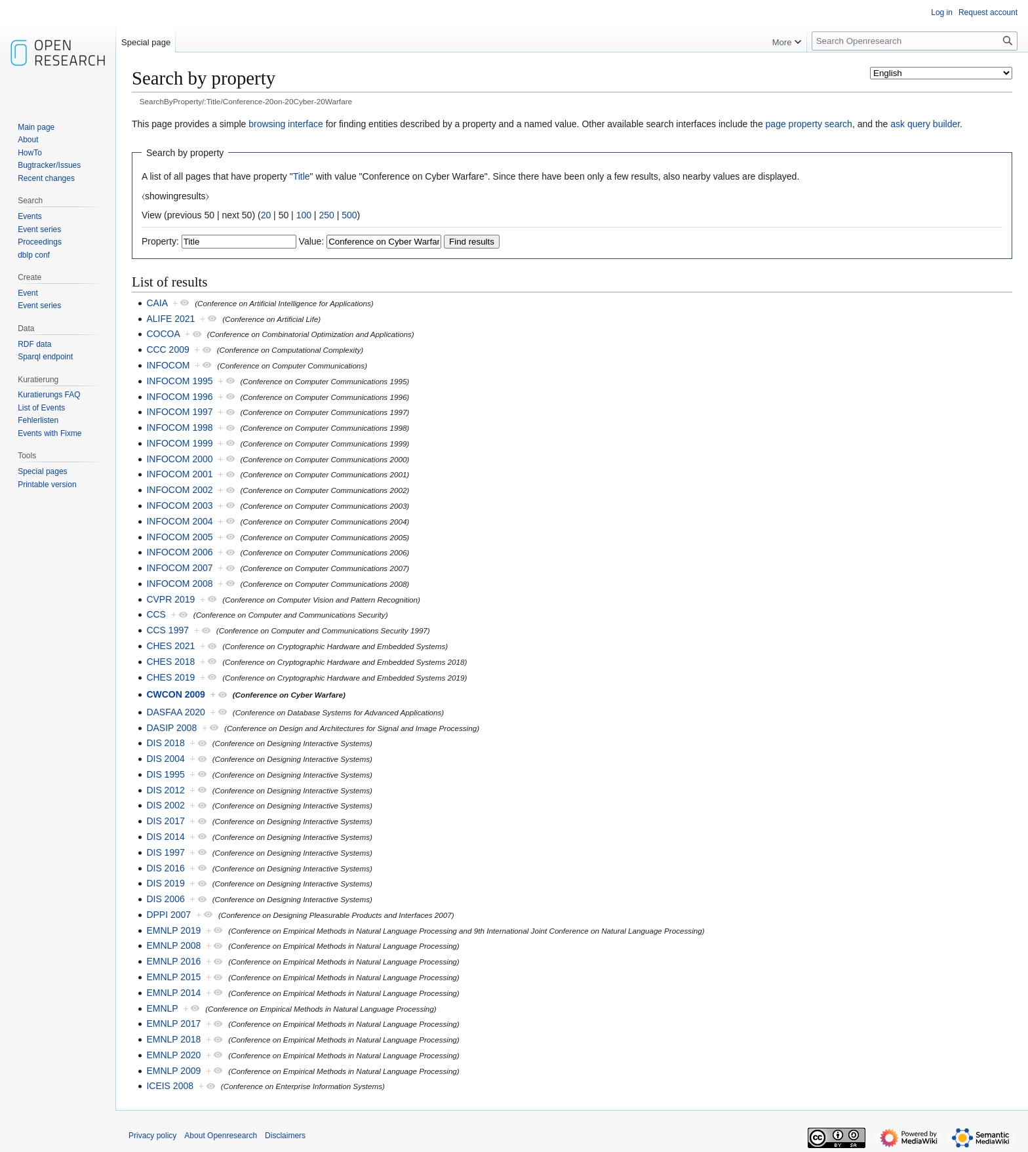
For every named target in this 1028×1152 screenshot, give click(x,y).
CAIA (156, 303)
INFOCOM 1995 (179, 381)
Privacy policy (152, 1135)
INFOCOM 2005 (179, 537)
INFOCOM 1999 (179, 443)
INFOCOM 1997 (179, 412)
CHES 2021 (170, 646)
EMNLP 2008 (173, 945)
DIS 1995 (165, 774)
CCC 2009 (167, 349)
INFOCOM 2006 (179, 552)
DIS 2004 (165, 758)
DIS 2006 (165, 899)
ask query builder (925, 124)
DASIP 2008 (171, 728)
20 (266, 215)
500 (349, 215)
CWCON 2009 (175, 694)
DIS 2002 (165, 805)
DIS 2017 (165, 821)
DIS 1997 (165, 852)
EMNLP (162, 1008)
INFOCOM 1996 (179, 396)
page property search (809, 124)
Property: (160, 241)
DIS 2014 (165, 836)
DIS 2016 (165, 868)
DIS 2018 (165, 743)
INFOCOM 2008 (179, 583)
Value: (312, 241)
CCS (156, 614)
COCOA (163, 333)
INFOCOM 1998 (179, 427)
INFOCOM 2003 (179, 505)
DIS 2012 (165, 790)
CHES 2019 (170, 677)
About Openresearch (220, 1135)
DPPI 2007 (168, 914)
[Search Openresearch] (915, 40)
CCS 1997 (167, 630)
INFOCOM (167, 365)
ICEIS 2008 (169, 1086)
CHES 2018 (170, 661)
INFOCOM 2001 (179, 474)
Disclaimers (285, 1135)
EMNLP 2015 (173, 977)
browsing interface (285, 124)
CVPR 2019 (170, 599)
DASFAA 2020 (175, 712)
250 (326, 215)
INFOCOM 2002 (179, 490)
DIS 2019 (165, 883)
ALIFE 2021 (170, 318)
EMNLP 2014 (173, 992)
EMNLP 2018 (173, 1039)
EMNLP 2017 (173, 1023)
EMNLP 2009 (173, 1070)
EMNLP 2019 (173, 930)
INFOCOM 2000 (179, 459)
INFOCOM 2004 (179, 521)
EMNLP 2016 (173, 961)
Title (301, 176)
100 (303, 215)
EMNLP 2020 (173, 1055)
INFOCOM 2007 (179, 568)
